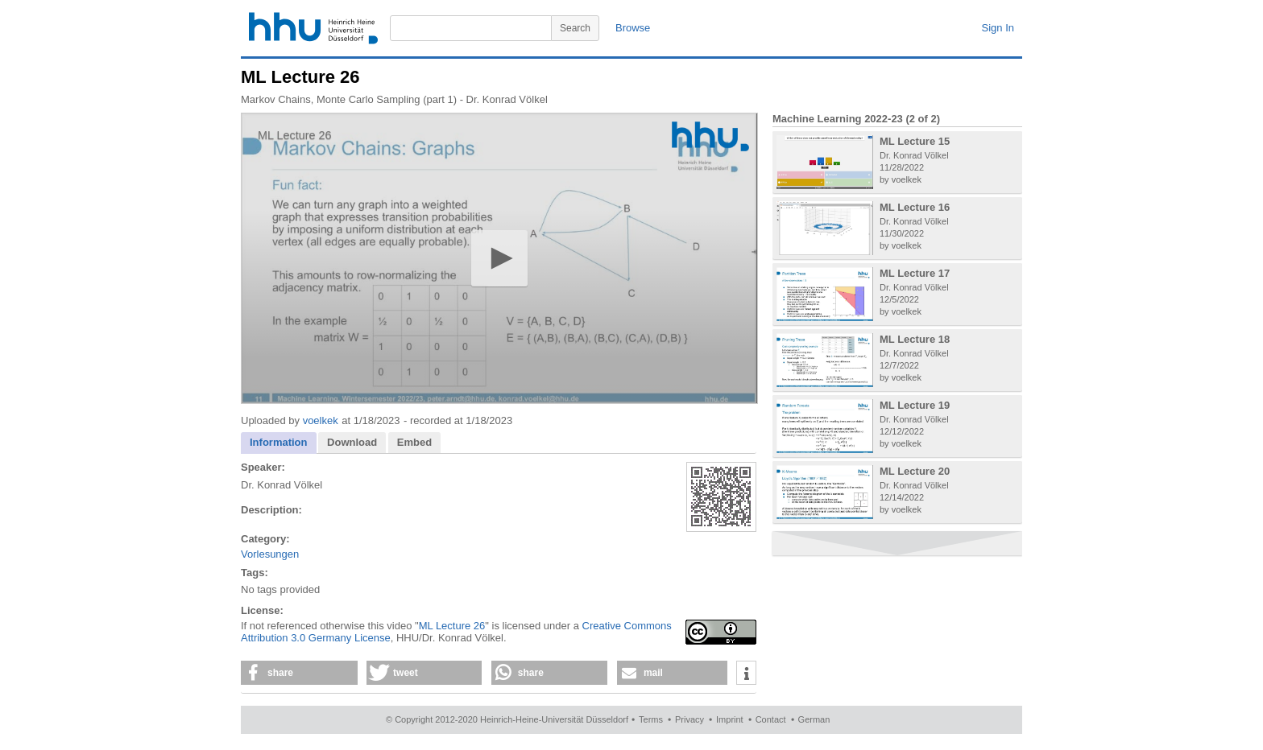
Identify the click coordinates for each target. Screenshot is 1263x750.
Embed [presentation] (414, 442)
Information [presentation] (279, 442)
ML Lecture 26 (452, 626)
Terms (651, 719)
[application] (499, 258)
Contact (771, 719)
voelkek (320, 420)
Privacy (689, 719)
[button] (499, 258)
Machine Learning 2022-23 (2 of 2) (856, 119)
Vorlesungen (270, 554)
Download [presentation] (352, 442)
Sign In (998, 28)
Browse (632, 28)
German (814, 719)
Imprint (729, 719)
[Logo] (710, 136)
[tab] (279, 443)
